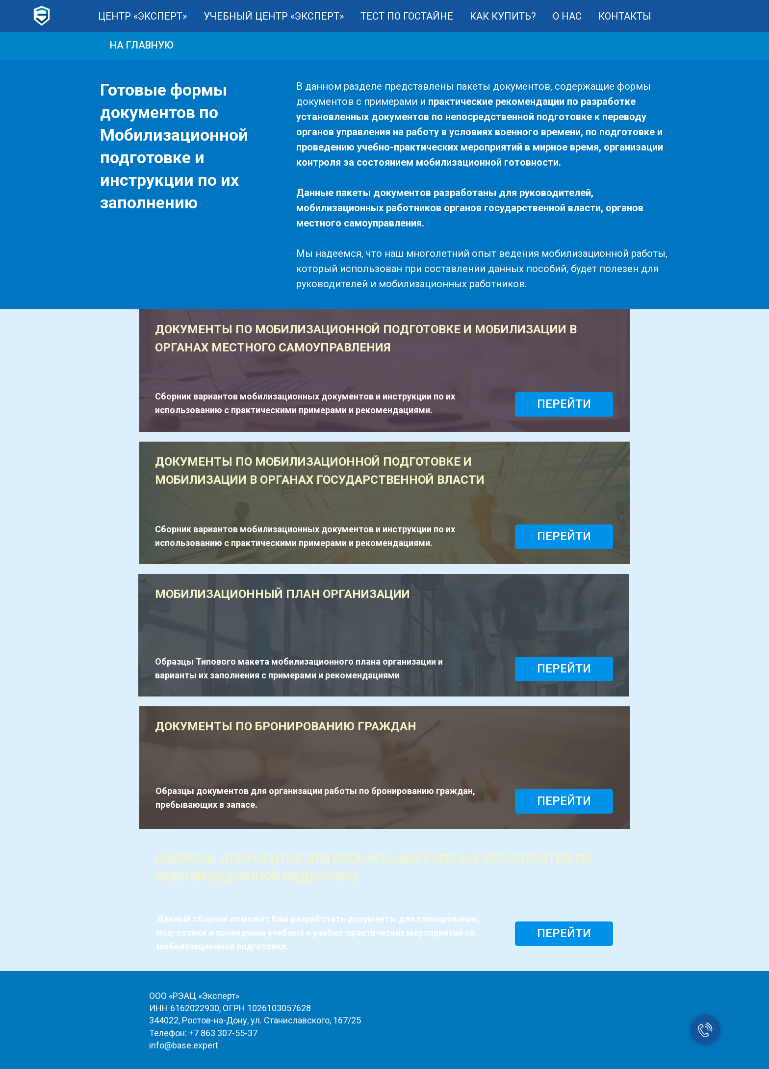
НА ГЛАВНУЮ (142, 45)
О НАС (567, 16)
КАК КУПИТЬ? (503, 16)
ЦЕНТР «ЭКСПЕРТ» (142, 16)
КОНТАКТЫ (624, 16)
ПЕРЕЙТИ (564, 404)
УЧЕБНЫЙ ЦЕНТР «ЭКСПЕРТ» (274, 16)
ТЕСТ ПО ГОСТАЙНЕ (406, 16)
